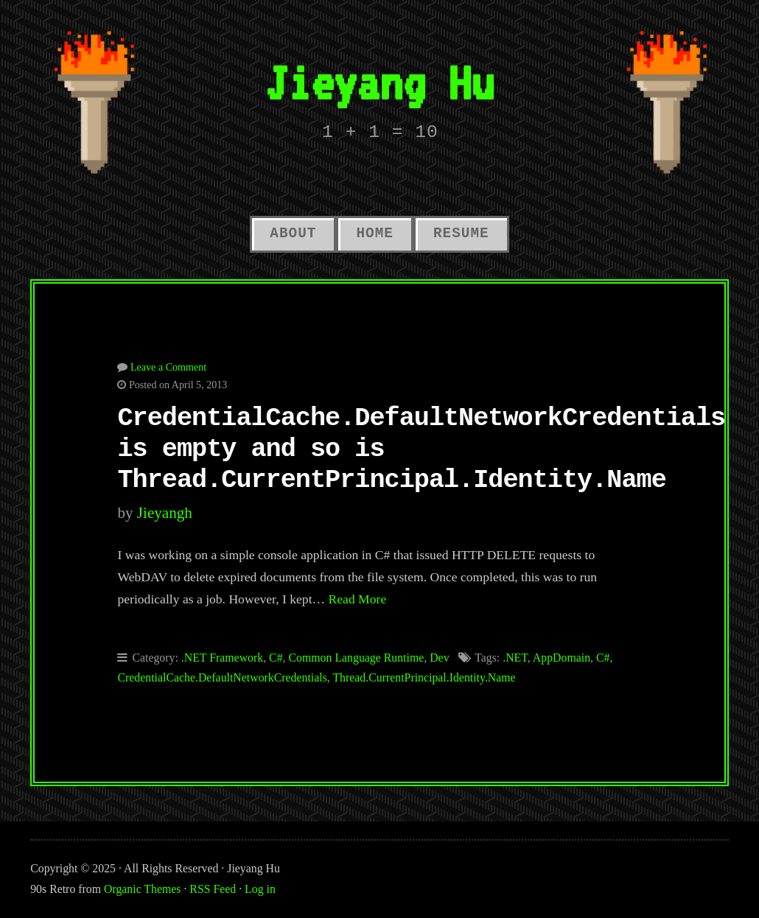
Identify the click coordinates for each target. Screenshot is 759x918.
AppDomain (561, 657)
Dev (439, 657)
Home (374, 233)
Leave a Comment (168, 367)
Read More (358, 599)
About (293, 233)
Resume (461, 233)
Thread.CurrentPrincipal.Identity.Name (423, 677)
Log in (260, 889)
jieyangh (164, 513)
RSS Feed (212, 889)
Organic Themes (142, 889)
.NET (515, 657)
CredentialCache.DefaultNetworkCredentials (221, 677)
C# (275, 657)
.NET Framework (222, 657)
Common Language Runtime (356, 657)
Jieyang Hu (379, 82)
